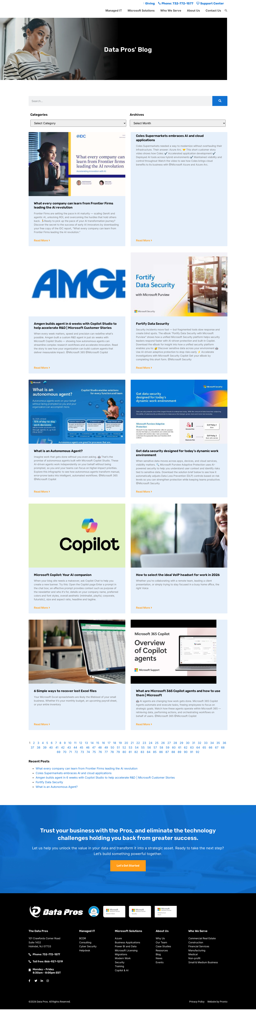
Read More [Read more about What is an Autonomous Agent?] (41, 492)
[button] (226, 10)
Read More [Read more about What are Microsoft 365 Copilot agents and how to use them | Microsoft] (143, 725)
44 (75, 748)
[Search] (219, 101)
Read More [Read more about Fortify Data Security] (143, 368)
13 (86, 744)
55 (143, 748)
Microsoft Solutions (141, 10)
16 (103, 744)
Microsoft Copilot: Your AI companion (62, 575)
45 (81, 748)
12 (80, 744)
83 (142, 753)
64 (198, 748)
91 (191, 753)
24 (150, 744)
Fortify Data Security (152, 324)
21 (132, 744)
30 (187, 744)
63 (192, 748)
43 (69, 748)
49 (106, 748)
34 (212, 744)
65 (204, 748)
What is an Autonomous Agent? (58, 451)
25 (157, 744)
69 (58, 753)
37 (32, 748)
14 (92, 744)
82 (136, 753)
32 (199, 744)
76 (100, 753)
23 (144, 744)
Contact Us (213, 10)
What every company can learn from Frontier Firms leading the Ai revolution (86, 769)
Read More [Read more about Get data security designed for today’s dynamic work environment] (143, 492)
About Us (193, 10)
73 (82, 753)
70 (64, 753)
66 (210, 748)
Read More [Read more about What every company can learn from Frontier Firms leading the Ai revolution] (41, 240)
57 (155, 748)
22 (138, 744)
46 (87, 748)
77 (106, 753)
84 (148, 753)
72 (76, 753)
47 (94, 748)
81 (130, 753)
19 (120, 744)
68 (223, 748)
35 (218, 744)
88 (173, 753)
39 (45, 748)
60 (174, 748)
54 (136, 748)
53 (130, 748)
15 (97, 744)
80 (124, 753)
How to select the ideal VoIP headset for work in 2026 (178, 575)
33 (206, 744)
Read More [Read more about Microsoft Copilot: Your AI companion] (41, 608)
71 (70, 753)
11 (75, 744)
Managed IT (113, 10)
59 (167, 748)
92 (197, 753)
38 (38, 748)
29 (181, 744)
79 (118, 753)
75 (94, 753)
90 (185, 753)
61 (179, 748)
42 (63, 748)
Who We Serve (170, 10)
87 (167, 753)
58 (161, 748)
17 (109, 744)
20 (126, 744)
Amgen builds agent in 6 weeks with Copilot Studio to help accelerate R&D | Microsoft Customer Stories (75, 326)
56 (149, 748)
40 (51, 748)
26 (163, 744)
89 (179, 753)
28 (175, 744)
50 (112, 748)
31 (193, 744)
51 (118, 748)
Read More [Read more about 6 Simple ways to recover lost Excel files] (41, 725)
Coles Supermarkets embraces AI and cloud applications (73, 774)
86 (161, 753)
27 (169, 744)
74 (88, 753)
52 (124, 748)
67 (216, 748)
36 (224, 744)
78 (112, 753)
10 (69, 744)
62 (185, 748)
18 (114, 744)
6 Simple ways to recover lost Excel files (65, 692)
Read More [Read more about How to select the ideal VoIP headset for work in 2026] (143, 608)
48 (100, 748)
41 (56, 748)
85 (155, 753)
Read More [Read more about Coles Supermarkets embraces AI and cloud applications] (143, 240)
